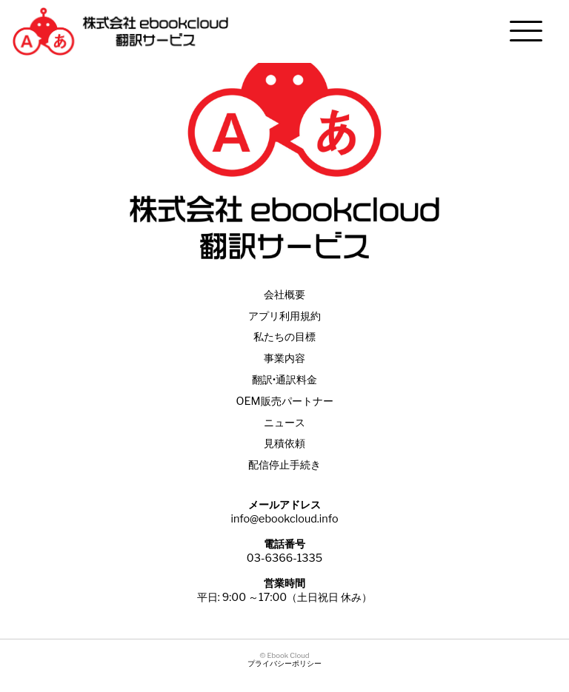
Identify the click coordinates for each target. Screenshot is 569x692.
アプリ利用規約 (284, 316)
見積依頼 (284, 443)
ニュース (284, 422)
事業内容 (284, 358)
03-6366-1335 (284, 558)
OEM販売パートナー (284, 401)
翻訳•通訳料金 (284, 379)
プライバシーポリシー (284, 663)
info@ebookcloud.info (284, 518)
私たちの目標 (284, 336)
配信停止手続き (284, 464)
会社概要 (284, 294)
